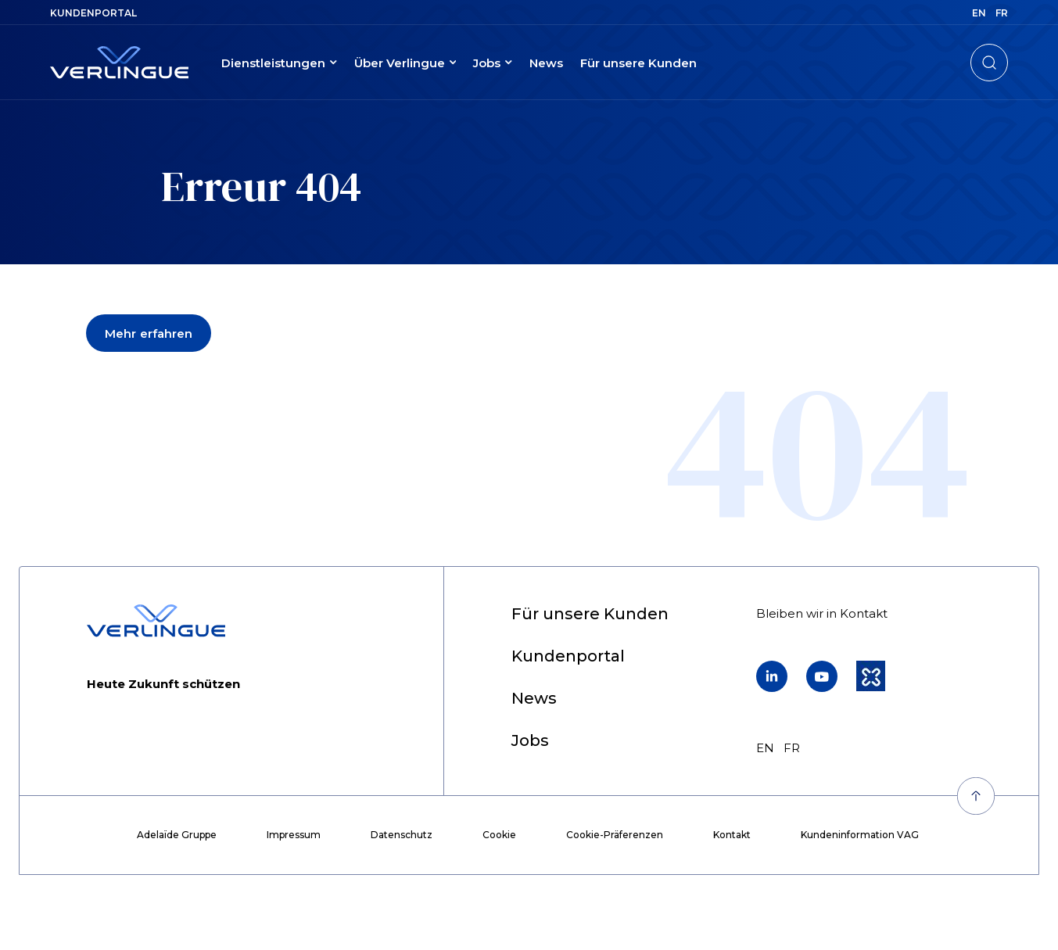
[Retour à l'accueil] (119, 62)
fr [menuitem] (1001, 13)
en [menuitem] (979, 13)
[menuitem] (93, 13)
